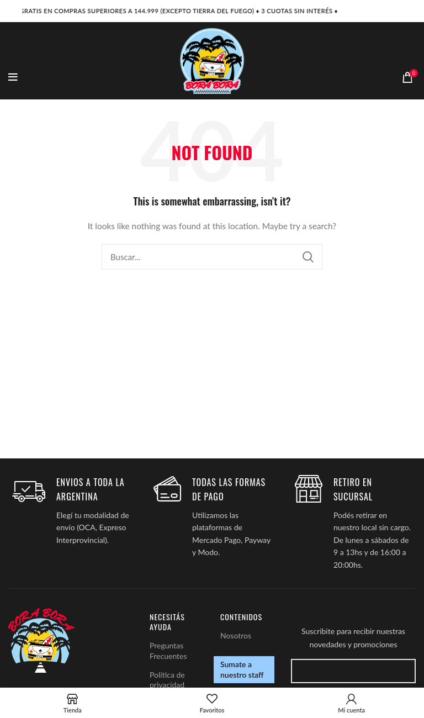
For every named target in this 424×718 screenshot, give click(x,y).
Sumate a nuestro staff (241, 669)
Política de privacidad (167, 679)
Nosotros (235, 635)
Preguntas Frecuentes (168, 650)
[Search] (212, 257)
